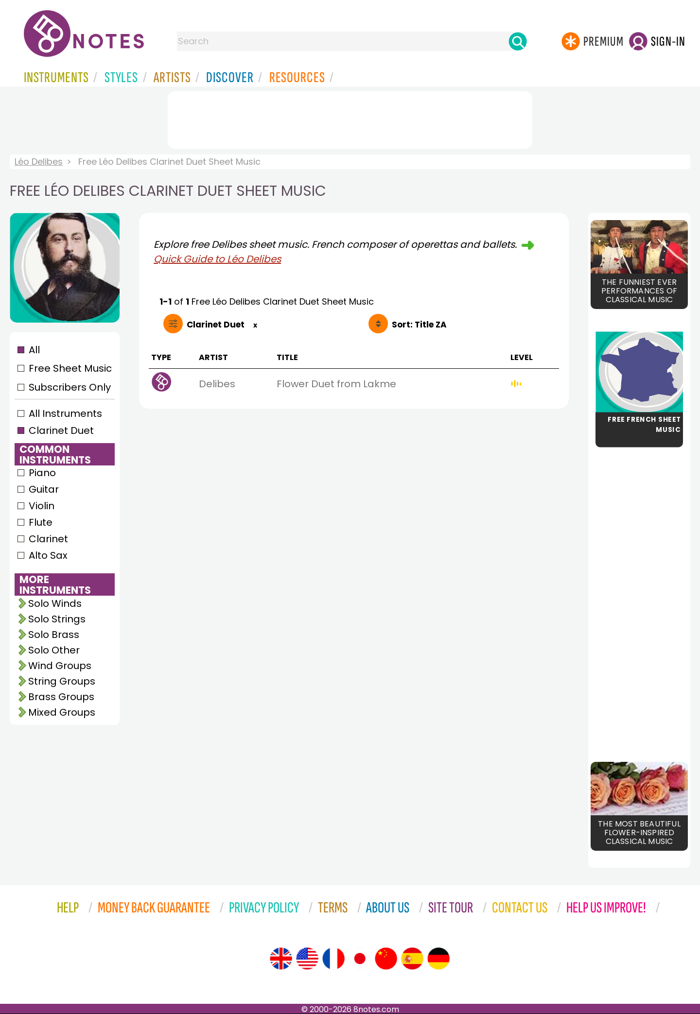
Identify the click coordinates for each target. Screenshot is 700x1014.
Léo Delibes (39, 161)
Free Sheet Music (70, 368)
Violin (41, 506)
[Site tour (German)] (438, 958)
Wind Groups (59, 665)
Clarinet (48, 539)
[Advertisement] (350, 118)
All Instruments (65, 413)
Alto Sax (48, 555)
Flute (40, 522)
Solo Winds (55, 603)
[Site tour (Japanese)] (360, 958)
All (34, 350)
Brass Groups (61, 697)
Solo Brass (53, 634)
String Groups (61, 681)
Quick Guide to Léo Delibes (217, 259)
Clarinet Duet (61, 430)
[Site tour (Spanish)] (412, 958)
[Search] (517, 41)
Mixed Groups (61, 712)
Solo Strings (57, 619)
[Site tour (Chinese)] (386, 958)
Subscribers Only (70, 387)
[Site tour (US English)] (307, 958)
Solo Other (54, 650)
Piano (42, 473)
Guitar (44, 489)
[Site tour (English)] (281, 958)
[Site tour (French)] (333, 958)
